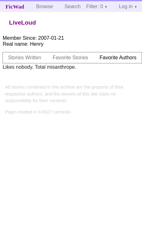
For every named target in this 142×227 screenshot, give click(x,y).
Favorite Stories (70, 57)
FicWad (15, 6)
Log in (126, 6)
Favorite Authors (118, 57)
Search (73, 6)
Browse (44, 6)
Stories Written (24, 57)
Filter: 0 (94, 6)
